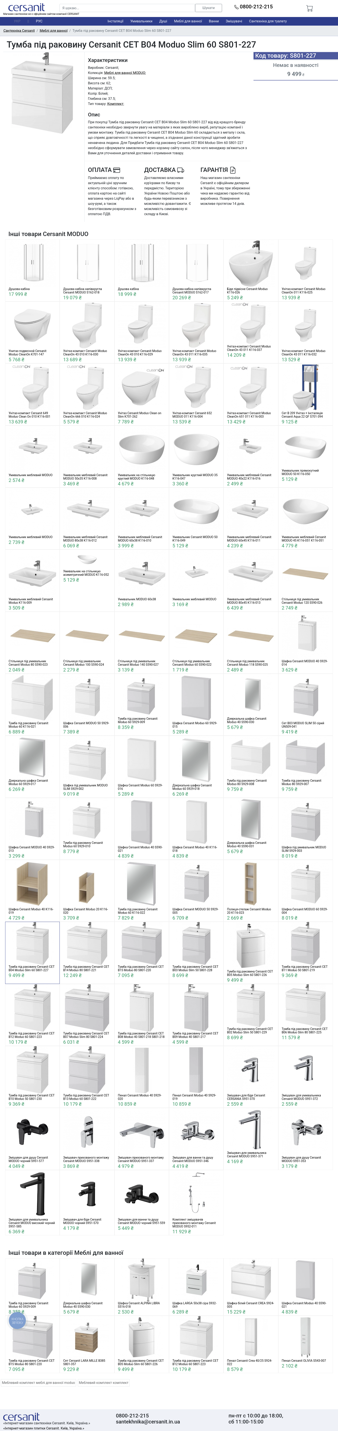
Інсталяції (116, 21)
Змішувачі (234, 21)
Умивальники (141, 21)
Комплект (115, 104)
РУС (39, 21)
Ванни (214, 21)
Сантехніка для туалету (268, 21)
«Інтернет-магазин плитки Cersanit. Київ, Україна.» (43, 1428)
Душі (163, 21)
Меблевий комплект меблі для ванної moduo (38, 1383)
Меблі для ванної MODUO (124, 73)
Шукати (208, 8)
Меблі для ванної (188, 21)
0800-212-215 (253, 7)
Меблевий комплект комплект (103, 1383)
